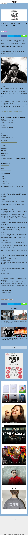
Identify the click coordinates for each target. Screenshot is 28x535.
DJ (4, 299)
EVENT (8, 299)
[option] (14, 70)
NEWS (5, 31)
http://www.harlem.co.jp (5, 165)
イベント (11, 299)
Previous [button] (1, 70)
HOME (2, 3)
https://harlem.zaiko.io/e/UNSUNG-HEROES (9, 142)
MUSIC (2, 31)
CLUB (2, 299)
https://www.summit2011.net (6, 170)
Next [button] (26, 70)
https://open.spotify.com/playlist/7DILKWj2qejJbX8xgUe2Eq (11, 111)
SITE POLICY (14, 519)
